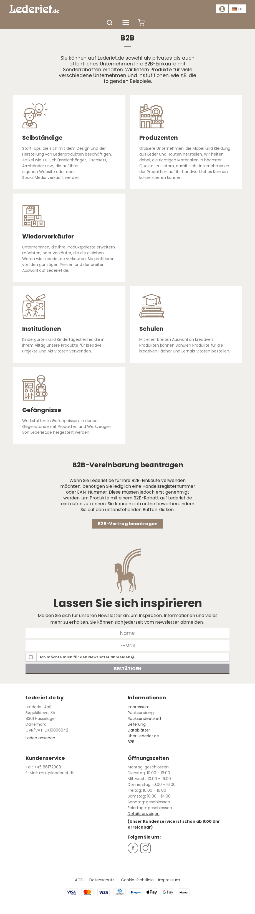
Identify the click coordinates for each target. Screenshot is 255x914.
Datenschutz (101, 880)
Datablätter (139, 730)
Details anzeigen (144, 813)
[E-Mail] (127, 645)
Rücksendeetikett (144, 718)
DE (237, 9)
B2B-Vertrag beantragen (128, 524)
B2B (131, 742)
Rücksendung (141, 712)
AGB (79, 880)
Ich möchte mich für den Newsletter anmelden (87, 657)
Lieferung (137, 724)
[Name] (127, 632)
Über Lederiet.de (143, 736)
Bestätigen (127, 669)
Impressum (139, 707)
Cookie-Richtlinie (137, 880)
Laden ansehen (40, 738)
